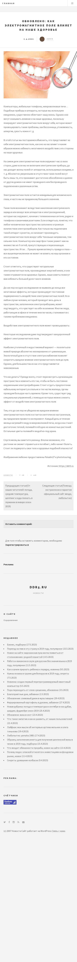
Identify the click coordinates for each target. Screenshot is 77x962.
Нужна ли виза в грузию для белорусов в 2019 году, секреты (38, 673)
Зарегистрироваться (17, 544)
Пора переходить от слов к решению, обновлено (32, 690)
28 (23, 475)
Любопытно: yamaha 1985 (20, 735)
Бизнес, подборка (16, 644)
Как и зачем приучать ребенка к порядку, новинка (33, 669)
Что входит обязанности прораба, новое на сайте (33, 747)
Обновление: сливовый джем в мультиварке (30, 698)
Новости (8, 475)
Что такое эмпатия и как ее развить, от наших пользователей (39, 718)
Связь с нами (58, 830)
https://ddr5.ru (66, 465)
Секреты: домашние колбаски (22, 760)
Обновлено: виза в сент (19, 714)
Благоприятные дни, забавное (23, 694)
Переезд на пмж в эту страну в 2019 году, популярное (34, 648)
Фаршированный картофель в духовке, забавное (33, 702)
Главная (8, 3)
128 (34, 475)
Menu (72, 3)
